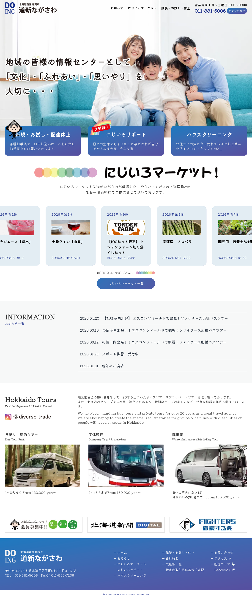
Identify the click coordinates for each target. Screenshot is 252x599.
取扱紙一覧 (172, 564)
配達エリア (220, 564)
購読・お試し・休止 (175, 8)
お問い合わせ (237, 11)
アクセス (219, 558)
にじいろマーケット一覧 (126, 283)
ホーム (120, 552)
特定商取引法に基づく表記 (183, 569)
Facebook (220, 569)
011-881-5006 (210, 11)
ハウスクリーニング (130, 575)
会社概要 (170, 558)
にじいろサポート (128, 569)
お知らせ (116, 8)
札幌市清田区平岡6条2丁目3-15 (48, 570)
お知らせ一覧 (14, 323)
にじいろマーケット (142, 8)
